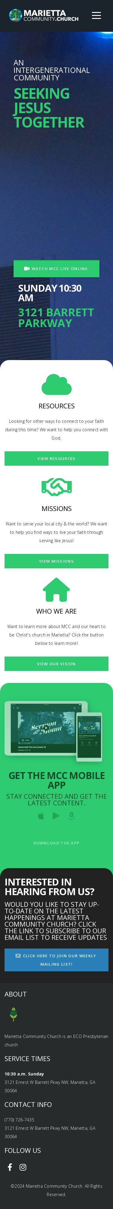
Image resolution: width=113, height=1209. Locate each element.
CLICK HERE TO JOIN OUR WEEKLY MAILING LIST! (55, 960)
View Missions (56, 561)
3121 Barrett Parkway (56, 317)
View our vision (56, 663)
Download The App (56, 843)
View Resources (56, 458)
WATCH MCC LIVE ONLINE (56, 268)
